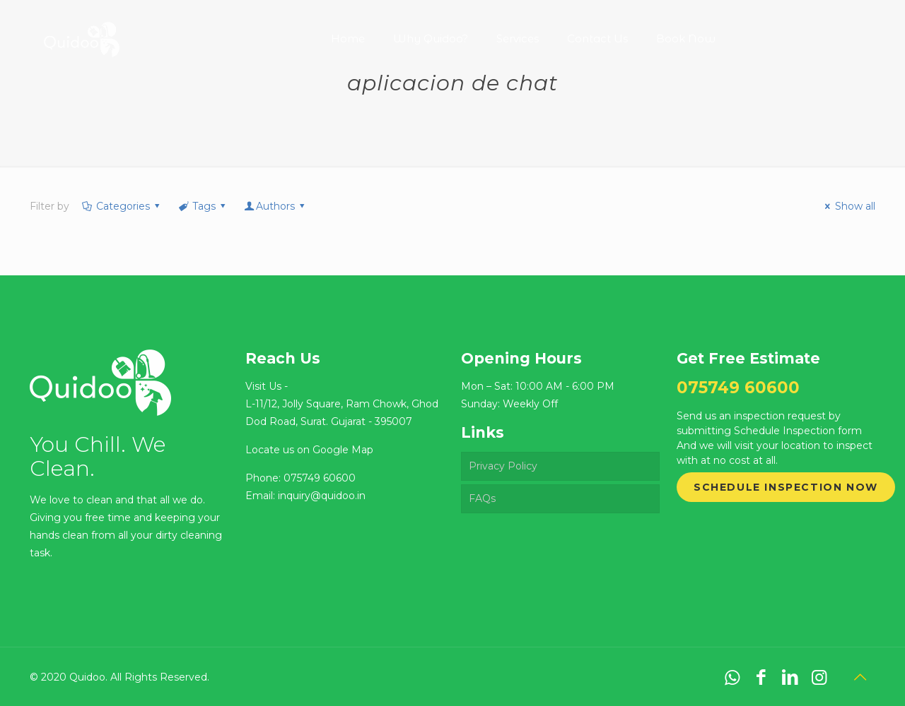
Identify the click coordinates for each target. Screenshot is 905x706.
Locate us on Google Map (309, 449)
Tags (202, 206)
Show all (848, 206)
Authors (276, 206)
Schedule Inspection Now (786, 487)
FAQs (482, 498)
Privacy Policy (503, 466)
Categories (121, 206)
